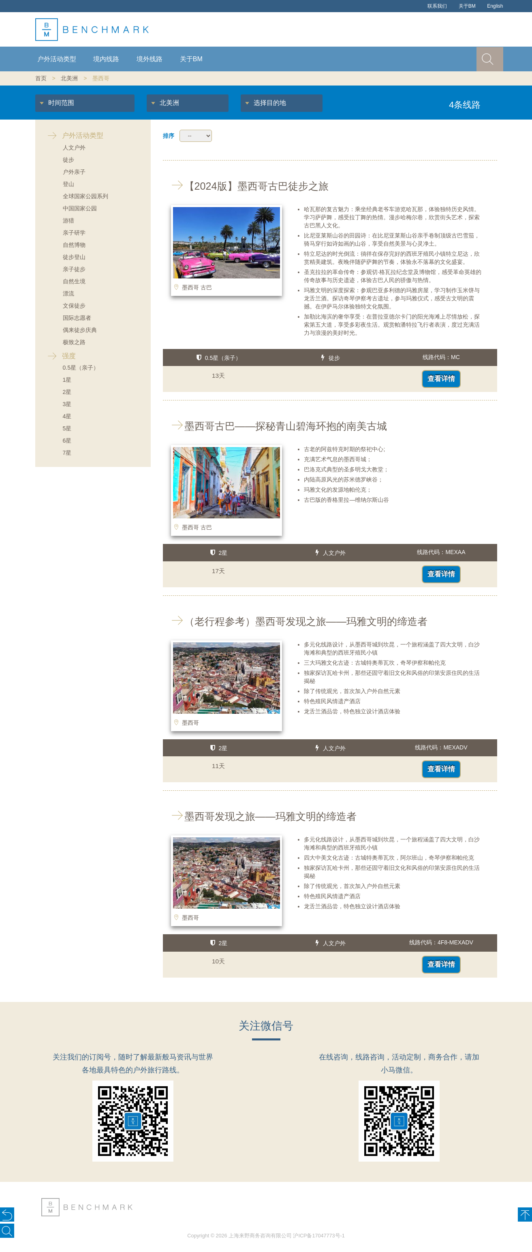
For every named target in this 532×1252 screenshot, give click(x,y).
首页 (41, 78)
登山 (68, 184)
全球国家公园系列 (85, 196)
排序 (168, 136)
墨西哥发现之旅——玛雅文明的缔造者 (260, 816)
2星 (67, 392)
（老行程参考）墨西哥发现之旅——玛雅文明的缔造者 (295, 621)
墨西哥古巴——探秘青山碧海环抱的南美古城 (275, 426)
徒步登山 (74, 257)
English (495, 6)
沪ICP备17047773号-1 (318, 1236)
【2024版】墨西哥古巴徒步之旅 (246, 186)
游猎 (68, 220)
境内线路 (106, 59)
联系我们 (437, 6)
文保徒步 (74, 305)
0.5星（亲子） (81, 367)
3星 (67, 404)
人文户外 (74, 147)
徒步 (68, 159)
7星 (67, 452)
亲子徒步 (74, 269)
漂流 (68, 293)
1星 (67, 380)
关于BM (467, 6)
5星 (67, 428)
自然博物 (74, 245)
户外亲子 (74, 172)
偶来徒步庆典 (80, 330)
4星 (67, 416)
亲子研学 (74, 232)
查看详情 (441, 379)
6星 (67, 440)
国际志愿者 (77, 318)
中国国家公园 (80, 208)
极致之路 (74, 342)
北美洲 (69, 78)
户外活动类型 (56, 59)
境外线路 (149, 59)
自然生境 (74, 281)
